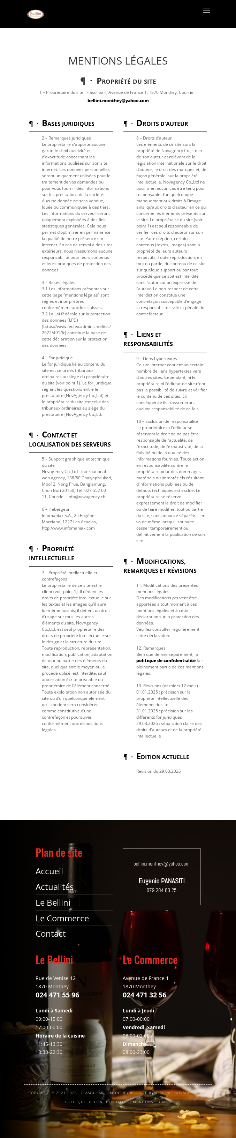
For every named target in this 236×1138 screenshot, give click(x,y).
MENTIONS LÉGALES (152, 1101)
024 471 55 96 (57, 995)
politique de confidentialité (166, 661)
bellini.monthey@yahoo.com (118, 101)
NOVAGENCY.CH (189, 1092)
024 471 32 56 (144, 995)
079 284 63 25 (161, 890)
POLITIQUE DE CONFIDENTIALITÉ (96, 1101)
